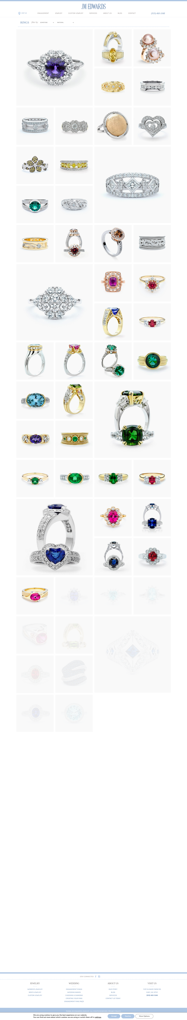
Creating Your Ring (74, 998)
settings (98, 1017)
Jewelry (58, 13)
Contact (132, 13)
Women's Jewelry (35, 989)
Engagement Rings (74, 989)
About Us (107, 13)
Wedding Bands (74, 992)
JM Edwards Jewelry (93, 6)
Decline (129, 1016)
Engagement (43, 13)
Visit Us (24, 13)
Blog (120, 13)
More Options (145, 1016)
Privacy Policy (114, 1011)
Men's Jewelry (35, 992)
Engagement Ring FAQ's (74, 1001)
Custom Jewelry (75, 13)
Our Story (113, 989)
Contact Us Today (113, 998)
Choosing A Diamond (74, 995)
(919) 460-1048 (158, 13)
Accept (115, 1016)
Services (93, 13)
